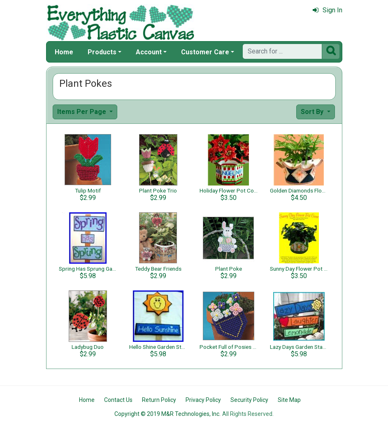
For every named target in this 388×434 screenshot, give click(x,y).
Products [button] (102, 52)
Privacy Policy (203, 400)
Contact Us (118, 400)
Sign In (327, 10)
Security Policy (249, 400)
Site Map (289, 400)
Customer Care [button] (205, 52)
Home (64, 52)
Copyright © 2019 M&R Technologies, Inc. (167, 414)
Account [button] (149, 52)
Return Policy (159, 400)
